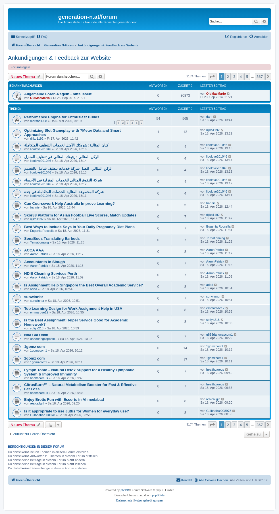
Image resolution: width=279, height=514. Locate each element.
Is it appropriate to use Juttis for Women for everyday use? (76, 411)
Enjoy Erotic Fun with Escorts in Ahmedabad (64, 399)
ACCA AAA (34, 250)
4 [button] (241, 76)
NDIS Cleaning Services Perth (50, 273)
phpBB (124, 490)
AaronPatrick (39, 254)
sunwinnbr (33, 297)
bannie (34, 207)
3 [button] (234, 76)
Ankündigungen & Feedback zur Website (59, 58)
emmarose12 (39, 312)
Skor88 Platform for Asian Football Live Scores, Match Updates (80, 215)
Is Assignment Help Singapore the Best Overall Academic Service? (83, 285)
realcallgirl (37, 403)
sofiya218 (36, 328)
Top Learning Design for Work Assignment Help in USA (73, 308)
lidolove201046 (40, 149)
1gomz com (34, 346)
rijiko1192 (36, 138)
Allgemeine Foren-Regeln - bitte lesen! (58, 94)
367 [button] (260, 76)
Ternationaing (39, 242)
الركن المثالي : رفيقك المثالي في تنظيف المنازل (61, 157)
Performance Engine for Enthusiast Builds (61, 117)
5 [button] (247, 76)
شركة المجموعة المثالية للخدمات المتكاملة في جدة (64, 192)
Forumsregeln (20, 67)
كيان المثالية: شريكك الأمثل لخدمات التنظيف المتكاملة (66, 145)
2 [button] (228, 76)
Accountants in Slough (44, 262)
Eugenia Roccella (42, 230)
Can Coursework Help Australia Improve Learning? (69, 203)
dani (209, 116)
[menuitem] (41, 36)
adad (33, 289)
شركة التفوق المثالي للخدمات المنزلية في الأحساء (63, 180)
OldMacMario (40, 98)
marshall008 (38, 121)
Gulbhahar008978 (42, 415)
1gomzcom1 (38, 350)
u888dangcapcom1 (43, 338)
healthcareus (39, 378)
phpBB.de (158, 495)
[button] (212, 76)
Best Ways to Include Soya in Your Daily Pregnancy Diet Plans (79, 227)
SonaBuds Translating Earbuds (52, 238)
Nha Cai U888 (36, 335)
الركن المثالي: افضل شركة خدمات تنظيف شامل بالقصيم (68, 168)
